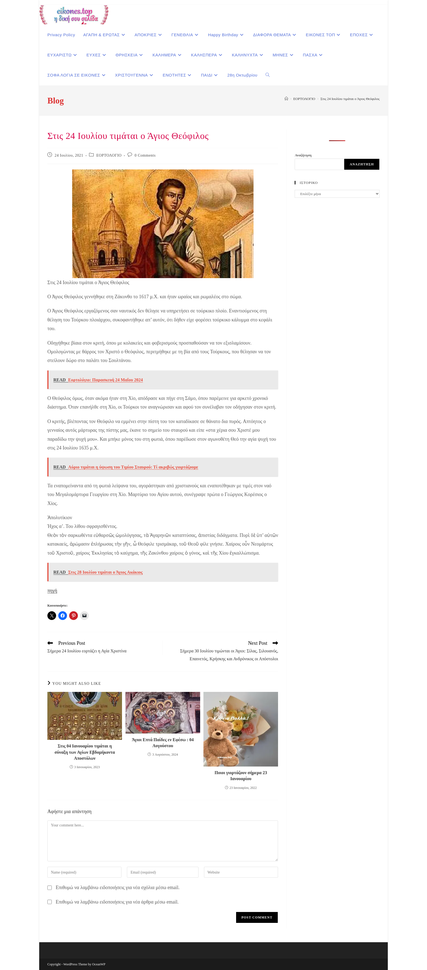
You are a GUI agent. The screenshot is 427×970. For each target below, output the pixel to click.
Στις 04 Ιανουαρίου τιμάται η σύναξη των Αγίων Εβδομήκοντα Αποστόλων (84, 752)
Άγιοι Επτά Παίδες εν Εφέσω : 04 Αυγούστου (163, 742)
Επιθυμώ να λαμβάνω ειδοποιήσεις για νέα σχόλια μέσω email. (118, 887)
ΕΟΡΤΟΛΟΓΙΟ (109, 155)
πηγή (52, 590)
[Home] (286, 99)
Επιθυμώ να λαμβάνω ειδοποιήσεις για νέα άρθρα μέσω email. (117, 902)
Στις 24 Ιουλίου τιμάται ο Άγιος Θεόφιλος (350, 99)
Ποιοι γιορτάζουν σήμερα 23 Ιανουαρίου (241, 775)
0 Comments (145, 155)
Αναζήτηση (303, 155)
